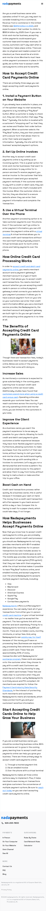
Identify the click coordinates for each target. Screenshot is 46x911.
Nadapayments (10, 606)
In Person (6, 838)
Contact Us (7, 866)
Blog (4, 874)
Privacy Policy (6, 890)
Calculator (28, 845)
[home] (12, 3)
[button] (41, 3)
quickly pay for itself (31, 637)
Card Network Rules (32, 841)
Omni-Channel (8, 849)
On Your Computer (10, 841)
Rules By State (30, 838)
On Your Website (9, 845)
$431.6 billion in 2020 (23, 26)
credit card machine (12, 615)
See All (5, 853)
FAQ (4, 870)
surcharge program (11, 659)
